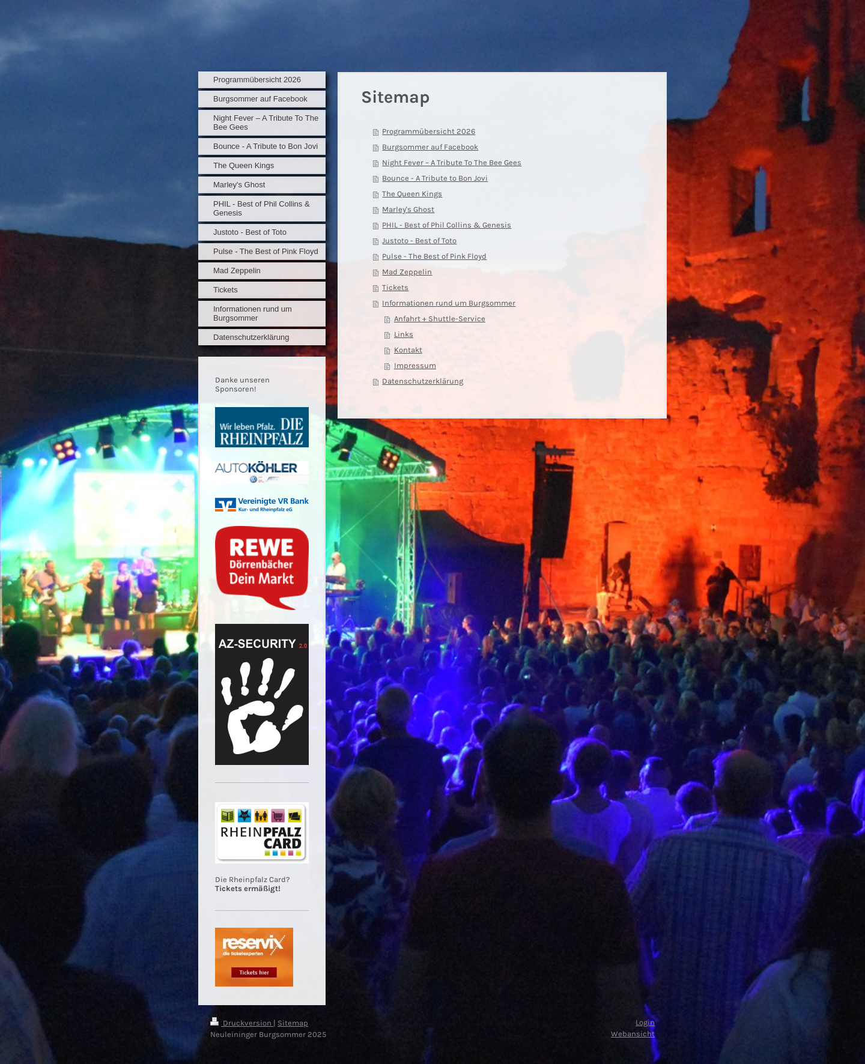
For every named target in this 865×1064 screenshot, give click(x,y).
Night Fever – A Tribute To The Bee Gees (451, 162)
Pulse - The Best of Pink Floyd (434, 256)
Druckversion (241, 1022)
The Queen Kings (412, 193)
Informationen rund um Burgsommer (448, 302)
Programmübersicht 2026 (428, 131)
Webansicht (633, 1033)
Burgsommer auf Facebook (430, 146)
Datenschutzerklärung (422, 380)
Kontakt (408, 349)
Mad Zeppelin (407, 271)
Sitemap (293, 1022)
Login (645, 1022)
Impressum (415, 365)
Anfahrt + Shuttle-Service (439, 318)
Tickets (395, 287)
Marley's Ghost (408, 209)
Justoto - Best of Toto (419, 240)
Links (403, 334)
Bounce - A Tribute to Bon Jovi (435, 178)
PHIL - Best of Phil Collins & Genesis (446, 224)
